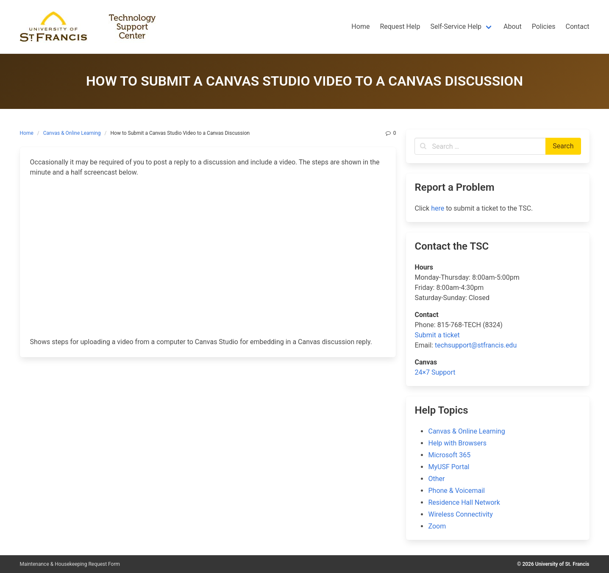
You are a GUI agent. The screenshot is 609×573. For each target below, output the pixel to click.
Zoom (437, 526)
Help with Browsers (457, 443)
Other (436, 479)
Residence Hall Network (464, 502)
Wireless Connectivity (460, 514)
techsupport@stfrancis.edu (476, 345)
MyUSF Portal (448, 467)
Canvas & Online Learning (72, 133)
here (437, 208)
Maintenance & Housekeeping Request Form (70, 564)
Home (26, 133)
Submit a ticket (436, 335)
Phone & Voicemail (456, 491)
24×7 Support (434, 372)
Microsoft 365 (449, 455)
